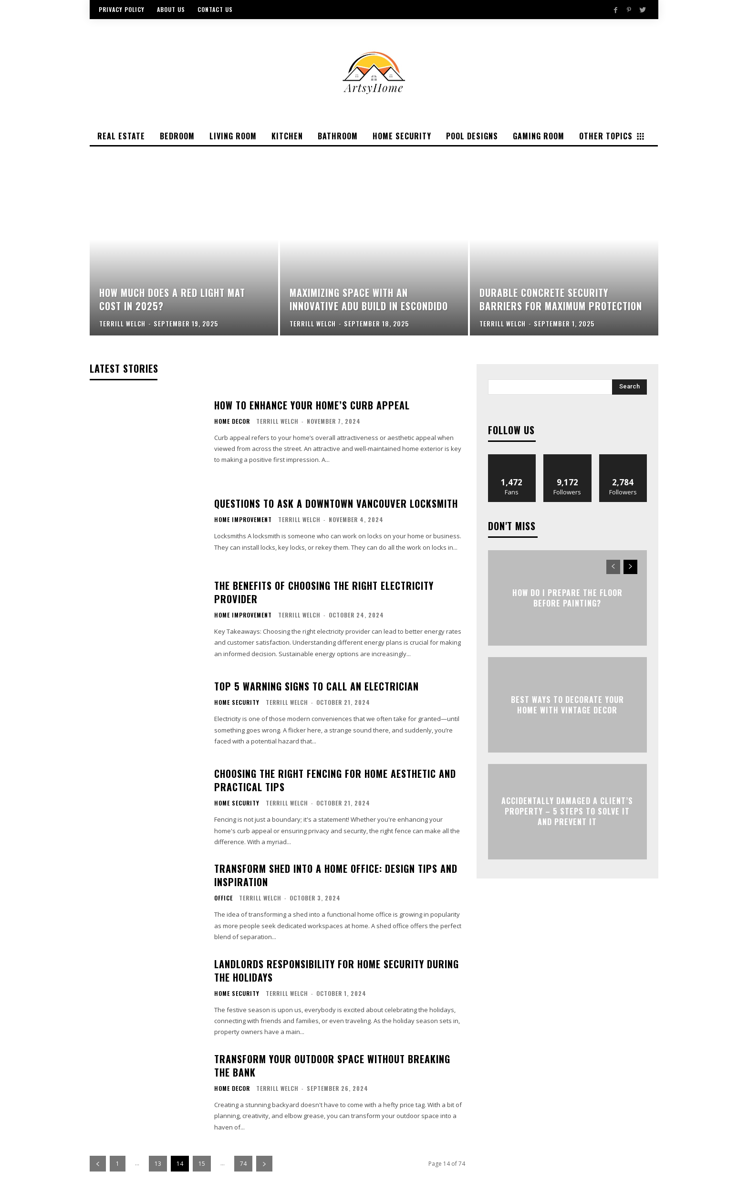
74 (243, 1164)
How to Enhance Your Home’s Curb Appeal (312, 405)
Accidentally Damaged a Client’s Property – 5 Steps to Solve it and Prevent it (567, 811)
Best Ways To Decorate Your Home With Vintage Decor (567, 704)
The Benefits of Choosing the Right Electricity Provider (324, 592)
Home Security (237, 702)
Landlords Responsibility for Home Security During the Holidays (336, 970)
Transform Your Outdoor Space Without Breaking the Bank (332, 1065)
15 (201, 1164)
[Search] (629, 387)
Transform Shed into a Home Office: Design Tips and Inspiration (335, 875)
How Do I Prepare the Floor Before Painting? (567, 597)
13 (158, 1164)
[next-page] (264, 1164)
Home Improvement (243, 520)
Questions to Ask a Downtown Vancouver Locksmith (336, 503)
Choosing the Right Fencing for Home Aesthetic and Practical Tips (335, 780)
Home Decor (232, 421)
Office (223, 898)
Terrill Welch (277, 421)
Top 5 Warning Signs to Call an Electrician (316, 686)
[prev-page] (98, 1164)
